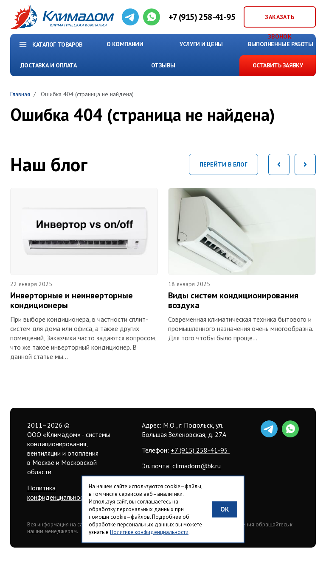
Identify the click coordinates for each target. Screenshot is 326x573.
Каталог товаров (57, 44)
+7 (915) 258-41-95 (202, 17)
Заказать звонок (279, 20)
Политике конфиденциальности (149, 532)
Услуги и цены (201, 44)
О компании (125, 44)
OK (224, 509)
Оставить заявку (278, 65)
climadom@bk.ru (196, 466)
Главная (20, 94)
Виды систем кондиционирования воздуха (233, 300)
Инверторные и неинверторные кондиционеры (71, 300)
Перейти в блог (223, 164)
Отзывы (163, 65)
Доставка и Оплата (48, 65)
